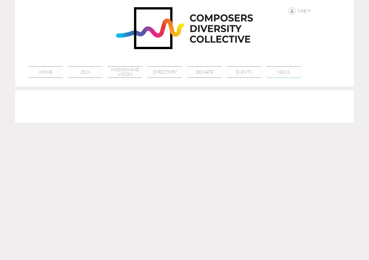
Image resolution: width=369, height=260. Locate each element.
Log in (304, 10)
